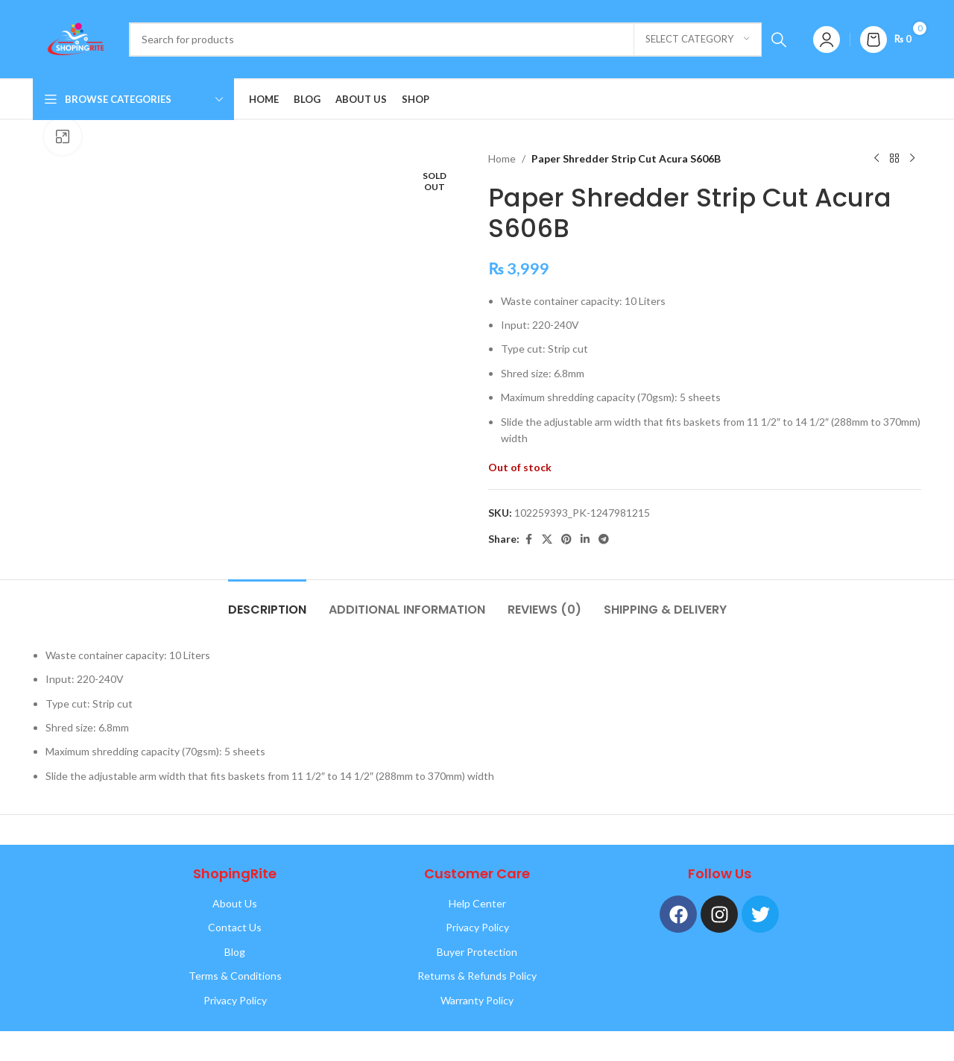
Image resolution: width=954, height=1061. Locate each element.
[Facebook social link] (528, 539)
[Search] (462, 39)
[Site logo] (73, 37)
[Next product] (912, 159)
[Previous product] (876, 159)
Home (502, 158)
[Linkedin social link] (585, 539)
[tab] (267, 602)
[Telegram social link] (603, 539)
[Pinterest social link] (566, 539)
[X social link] (547, 539)
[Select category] (698, 39)
